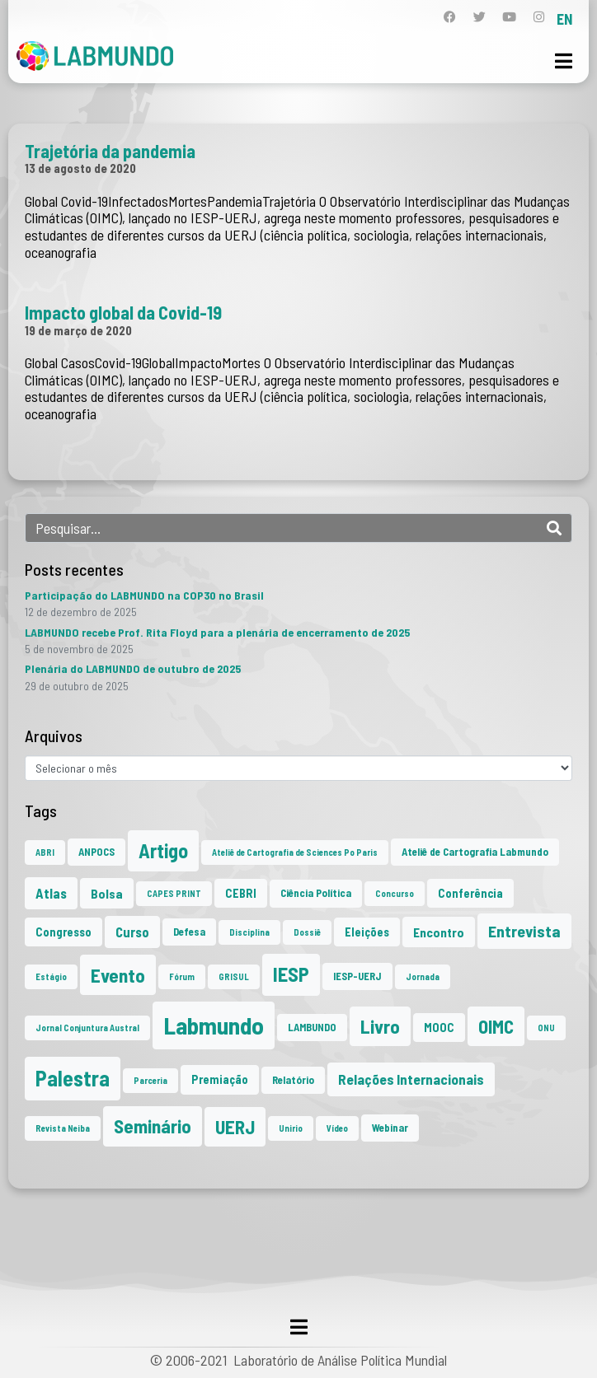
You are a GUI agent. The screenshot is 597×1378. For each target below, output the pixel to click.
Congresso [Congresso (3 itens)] (63, 932)
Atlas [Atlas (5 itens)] (51, 893)
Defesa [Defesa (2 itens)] (189, 931)
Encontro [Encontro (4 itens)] (438, 932)
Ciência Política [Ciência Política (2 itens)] (315, 892)
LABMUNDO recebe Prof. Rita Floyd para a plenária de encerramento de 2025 (217, 632)
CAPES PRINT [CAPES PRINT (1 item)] (174, 893)
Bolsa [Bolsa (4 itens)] (107, 893)
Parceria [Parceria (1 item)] (150, 1080)
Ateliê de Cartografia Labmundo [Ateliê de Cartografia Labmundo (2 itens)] (475, 851)
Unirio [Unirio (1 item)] (291, 1128)
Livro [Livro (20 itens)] (380, 1026)
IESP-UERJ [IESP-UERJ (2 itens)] (357, 976)
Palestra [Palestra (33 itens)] (72, 1078)
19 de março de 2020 (78, 330)
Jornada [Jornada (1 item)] (423, 976)
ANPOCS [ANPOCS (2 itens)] (96, 851)
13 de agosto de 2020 (80, 168)
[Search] (554, 528)
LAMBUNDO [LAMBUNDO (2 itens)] (312, 1027)
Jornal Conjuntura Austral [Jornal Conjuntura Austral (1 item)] (87, 1027)
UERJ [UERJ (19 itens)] (235, 1126)
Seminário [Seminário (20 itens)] (152, 1125)
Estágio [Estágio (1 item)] (51, 976)
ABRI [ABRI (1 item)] (44, 852)
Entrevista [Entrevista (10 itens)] (524, 931)
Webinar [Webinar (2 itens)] (390, 1127)
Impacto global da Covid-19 (123, 312)
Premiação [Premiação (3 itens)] (219, 1079)
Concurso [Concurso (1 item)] (394, 893)
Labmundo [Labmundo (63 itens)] (213, 1025)
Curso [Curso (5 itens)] (132, 931)
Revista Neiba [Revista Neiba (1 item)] (62, 1128)
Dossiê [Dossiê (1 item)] (307, 932)
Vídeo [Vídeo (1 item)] (337, 1128)
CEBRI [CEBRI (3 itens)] (240, 893)
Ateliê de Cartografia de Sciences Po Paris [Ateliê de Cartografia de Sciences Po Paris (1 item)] (295, 852)
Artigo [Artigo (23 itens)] (163, 850)
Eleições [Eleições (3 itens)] (367, 932)
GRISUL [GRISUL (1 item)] (234, 976)
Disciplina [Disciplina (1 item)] (249, 932)
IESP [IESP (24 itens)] (291, 974)
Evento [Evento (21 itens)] (118, 975)
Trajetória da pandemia (110, 150)
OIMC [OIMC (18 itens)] (496, 1026)
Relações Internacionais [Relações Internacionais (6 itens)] (411, 1079)
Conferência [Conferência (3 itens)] (470, 893)
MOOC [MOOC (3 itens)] (439, 1028)
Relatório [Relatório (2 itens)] (293, 1079)
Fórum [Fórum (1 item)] (182, 976)
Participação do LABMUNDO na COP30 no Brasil (144, 595)
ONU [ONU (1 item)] (546, 1027)
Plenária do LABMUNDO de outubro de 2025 (133, 668)
